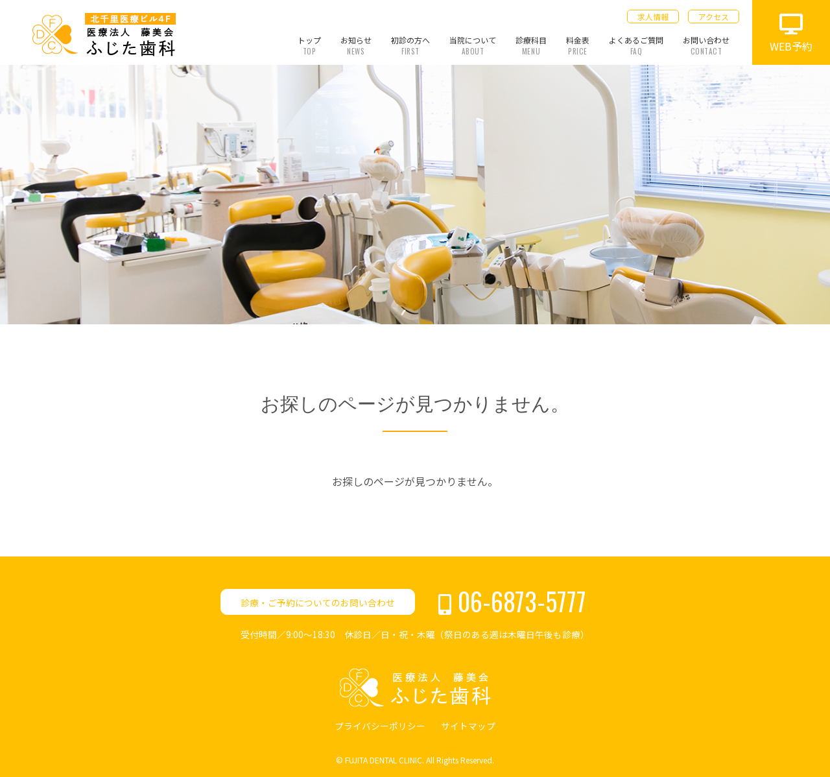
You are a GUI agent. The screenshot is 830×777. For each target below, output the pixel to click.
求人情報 (653, 16)
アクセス (713, 16)
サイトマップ (468, 725)
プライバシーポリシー (380, 725)
